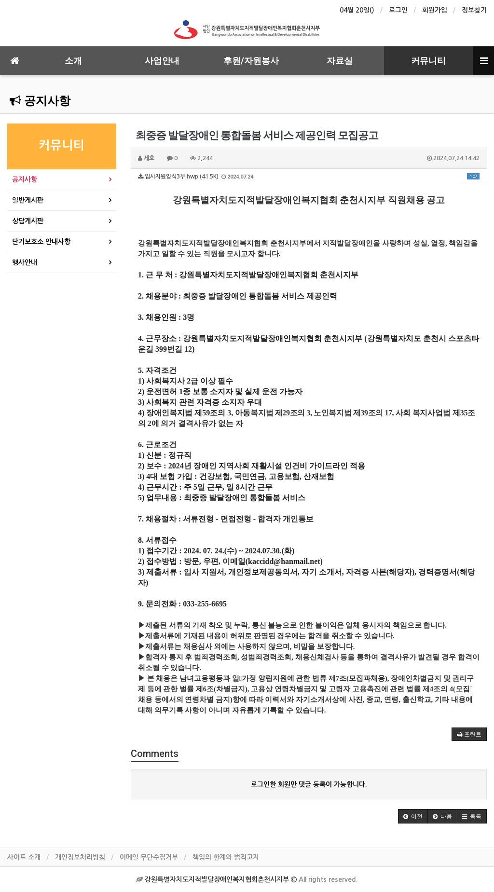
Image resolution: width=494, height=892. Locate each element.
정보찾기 (474, 10)
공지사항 (40, 101)
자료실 (340, 60)
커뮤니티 (428, 60)
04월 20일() (357, 10)
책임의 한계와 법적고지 (225, 857)
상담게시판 (27, 221)
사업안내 (162, 60)
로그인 (398, 10)
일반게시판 (27, 200)
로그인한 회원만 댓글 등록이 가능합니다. (309, 784)
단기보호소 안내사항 (41, 241)
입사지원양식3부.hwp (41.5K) (309, 176)
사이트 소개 (24, 857)
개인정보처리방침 (80, 857)
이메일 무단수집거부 (149, 857)
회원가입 (434, 10)
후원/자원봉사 (251, 60)
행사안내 (24, 262)
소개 (73, 60)
